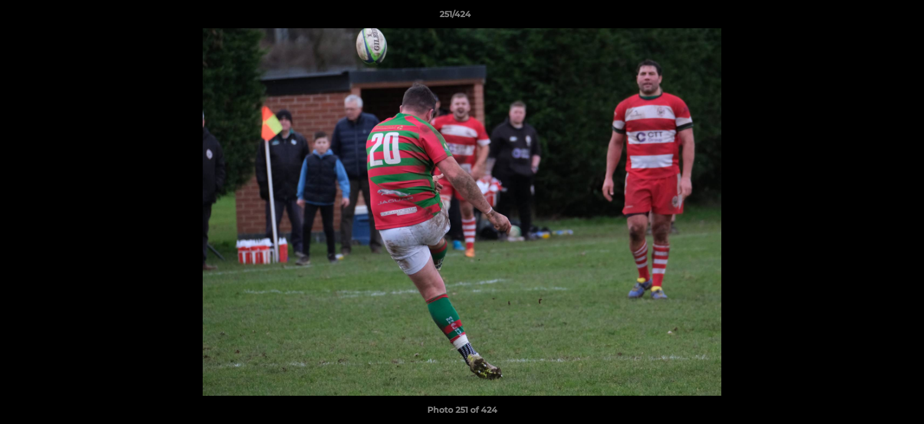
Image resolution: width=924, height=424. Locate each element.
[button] (874, 17)
